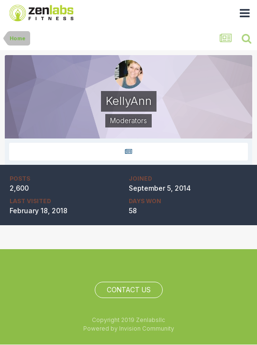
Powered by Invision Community (128, 328)
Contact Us (129, 290)
